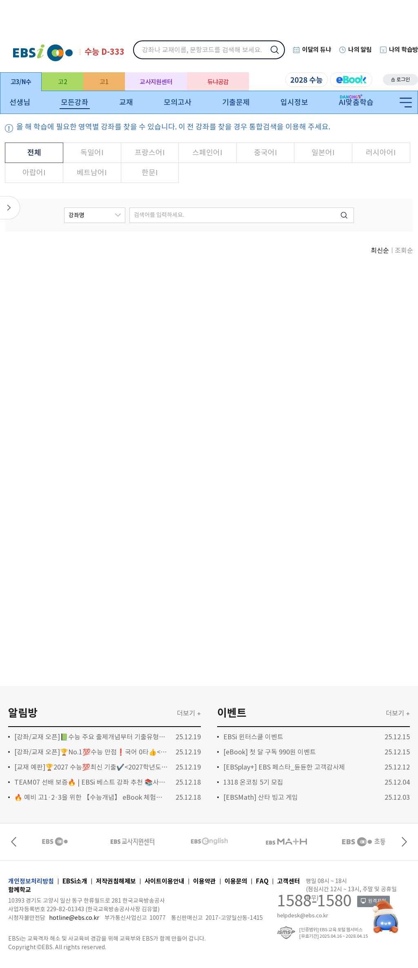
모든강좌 (75, 102)
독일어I (93, 149)
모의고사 (177, 102)
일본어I (321, 149)
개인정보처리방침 (31, 881)
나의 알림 (360, 50)
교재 (126, 102)
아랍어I (37, 169)
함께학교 (19, 890)
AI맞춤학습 (356, 102)
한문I (150, 169)
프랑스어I (151, 149)
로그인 (403, 79)
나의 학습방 (403, 50)
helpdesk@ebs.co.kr (302, 915)
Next (403, 842)
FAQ (262, 881)
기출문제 (236, 102)
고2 (62, 82)
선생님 (19, 102)
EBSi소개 (74, 881)
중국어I (264, 149)
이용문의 (236, 881)
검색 (280, 55)
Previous (14, 842)
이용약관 (204, 881)
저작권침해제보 (116, 881)
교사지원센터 (156, 82)
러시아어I (378, 149)
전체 (37, 149)
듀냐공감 (218, 82)
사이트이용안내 (165, 881)
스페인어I (207, 149)
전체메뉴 (406, 103)
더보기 (186, 713)
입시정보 (294, 102)
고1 (104, 82)
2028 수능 (306, 79)
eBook (351, 79)
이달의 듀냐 (316, 50)
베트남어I (94, 169)
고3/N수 (21, 82)
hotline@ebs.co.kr (74, 917)
